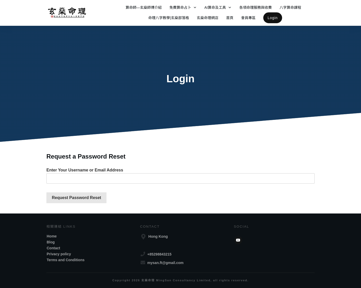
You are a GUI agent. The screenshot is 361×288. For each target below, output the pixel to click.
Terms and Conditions (66, 260)
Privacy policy (59, 254)
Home (52, 236)
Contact (53, 248)
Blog (51, 242)
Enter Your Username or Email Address (84, 170)
